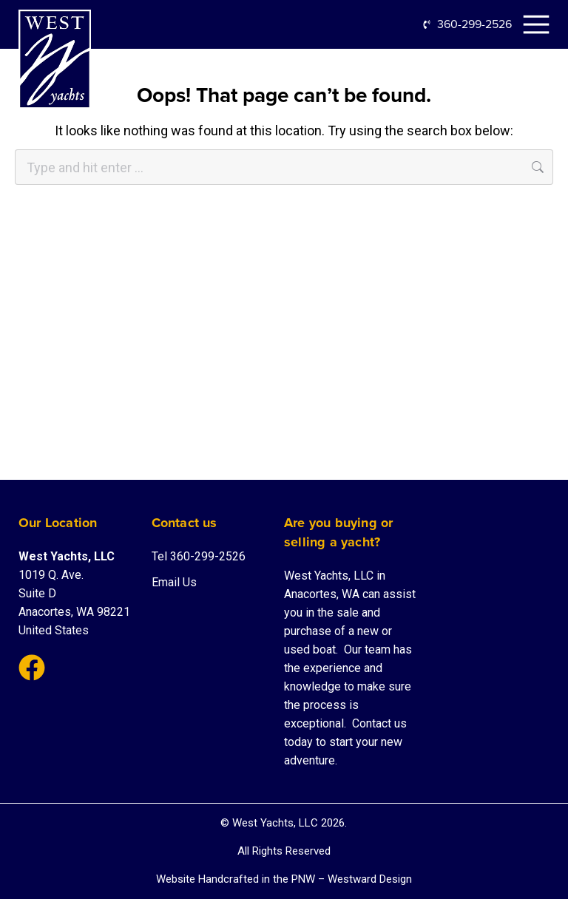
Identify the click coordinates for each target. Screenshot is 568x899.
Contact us (379, 723)
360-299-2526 (474, 24)
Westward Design (370, 879)
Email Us (174, 582)
